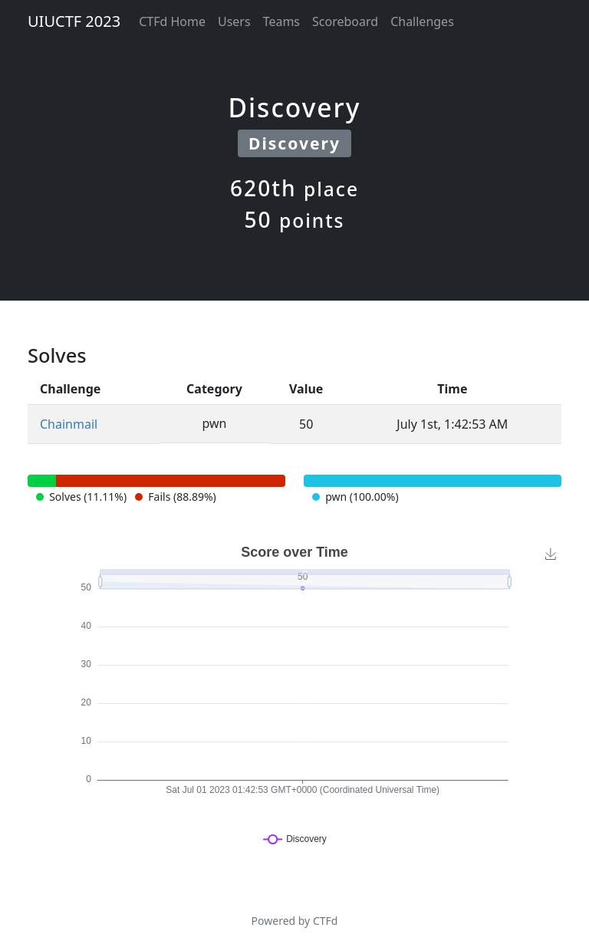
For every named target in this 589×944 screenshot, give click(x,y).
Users (234, 21)
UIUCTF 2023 (74, 21)
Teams (281, 21)
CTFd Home (172, 21)
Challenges (422, 21)
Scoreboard (345, 21)
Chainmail (68, 424)
